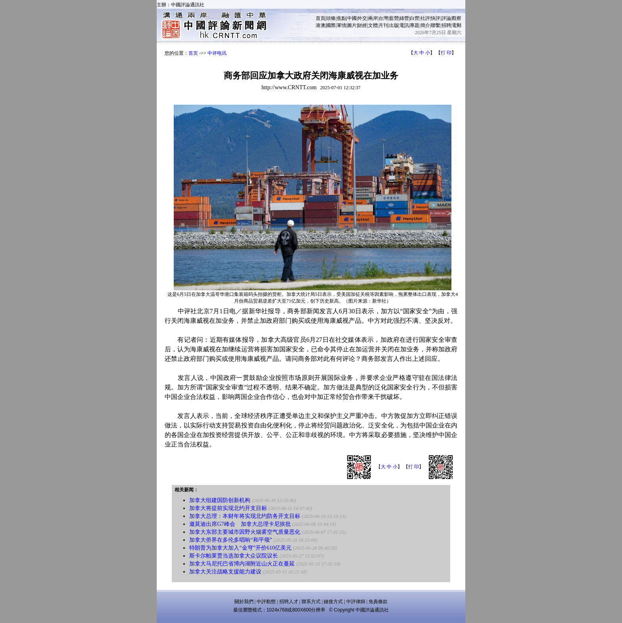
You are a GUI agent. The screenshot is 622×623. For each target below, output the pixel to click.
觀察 (456, 18)
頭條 (331, 18)
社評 (425, 18)
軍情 (341, 25)
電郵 (456, 25)
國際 (331, 25)
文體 (373, 25)
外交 (362, 18)
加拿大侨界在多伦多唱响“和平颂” (230, 540)
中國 (352, 18)
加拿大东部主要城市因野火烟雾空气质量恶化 (244, 532)
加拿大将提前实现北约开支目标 (228, 508)
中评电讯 (217, 53)
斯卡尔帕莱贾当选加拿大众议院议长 (233, 556)
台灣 (383, 18)
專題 (414, 25)
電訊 (404, 25)
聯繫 (435, 25)
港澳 (320, 25)
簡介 (425, 25)
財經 (362, 25)
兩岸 (373, 18)
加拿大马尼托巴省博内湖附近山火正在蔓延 (242, 564)
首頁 (320, 18)
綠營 (404, 18)
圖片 (352, 25)
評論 (446, 18)
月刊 (383, 25)
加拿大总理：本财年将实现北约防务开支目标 (244, 516)
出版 (394, 25)
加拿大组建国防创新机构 (219, 500)
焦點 (341, 18)
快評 (435, 18)
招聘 (446, 25)
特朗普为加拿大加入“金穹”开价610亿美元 (240, 548)
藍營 (394, 18)
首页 (193, 53)
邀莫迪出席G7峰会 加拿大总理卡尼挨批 (239, 524)
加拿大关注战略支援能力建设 (225, 572)
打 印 (446, 53)
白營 (414, 18)
